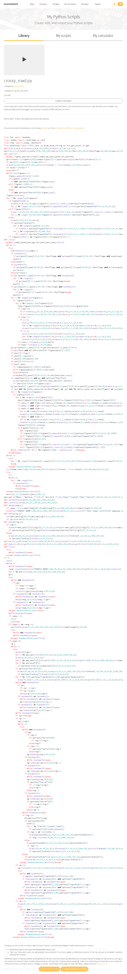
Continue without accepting (74, 969)
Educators (84, 4)
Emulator (56, 4)
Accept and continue (49, 969)
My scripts (63, 35)
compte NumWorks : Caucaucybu (69, 128)
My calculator (103, 35)
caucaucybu (19, 86)
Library (23, 35)
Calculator (42, 4)
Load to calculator (63, 101)
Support (98, 4)
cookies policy (102, 964)
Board (32, 4)
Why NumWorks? (70, 4)
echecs (44, 128)
